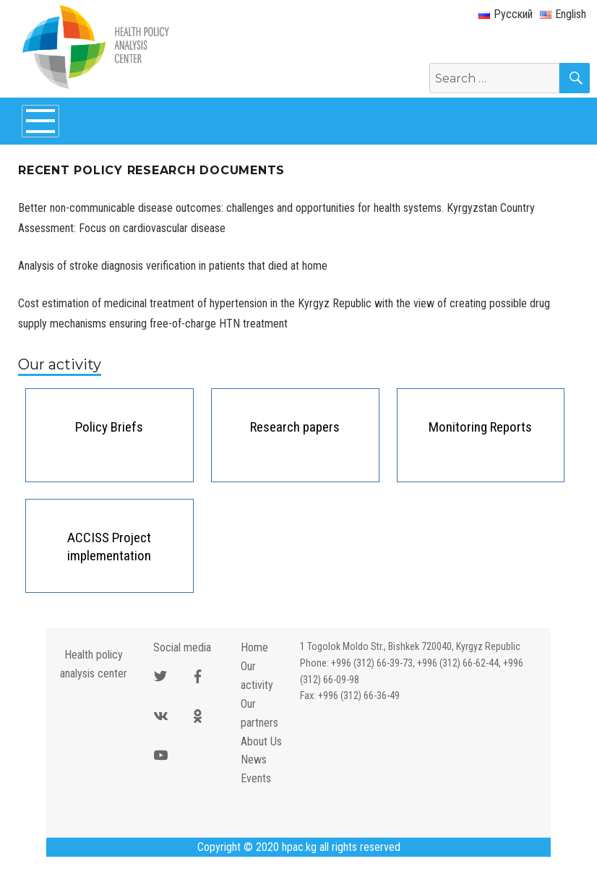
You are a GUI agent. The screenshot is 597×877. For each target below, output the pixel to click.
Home (254, 647)
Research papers (295, 427)
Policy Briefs (109, 427)
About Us (261, 741)
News (254, 759)
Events (256, 778)
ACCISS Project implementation (109, 546)
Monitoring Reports (480, 427)
